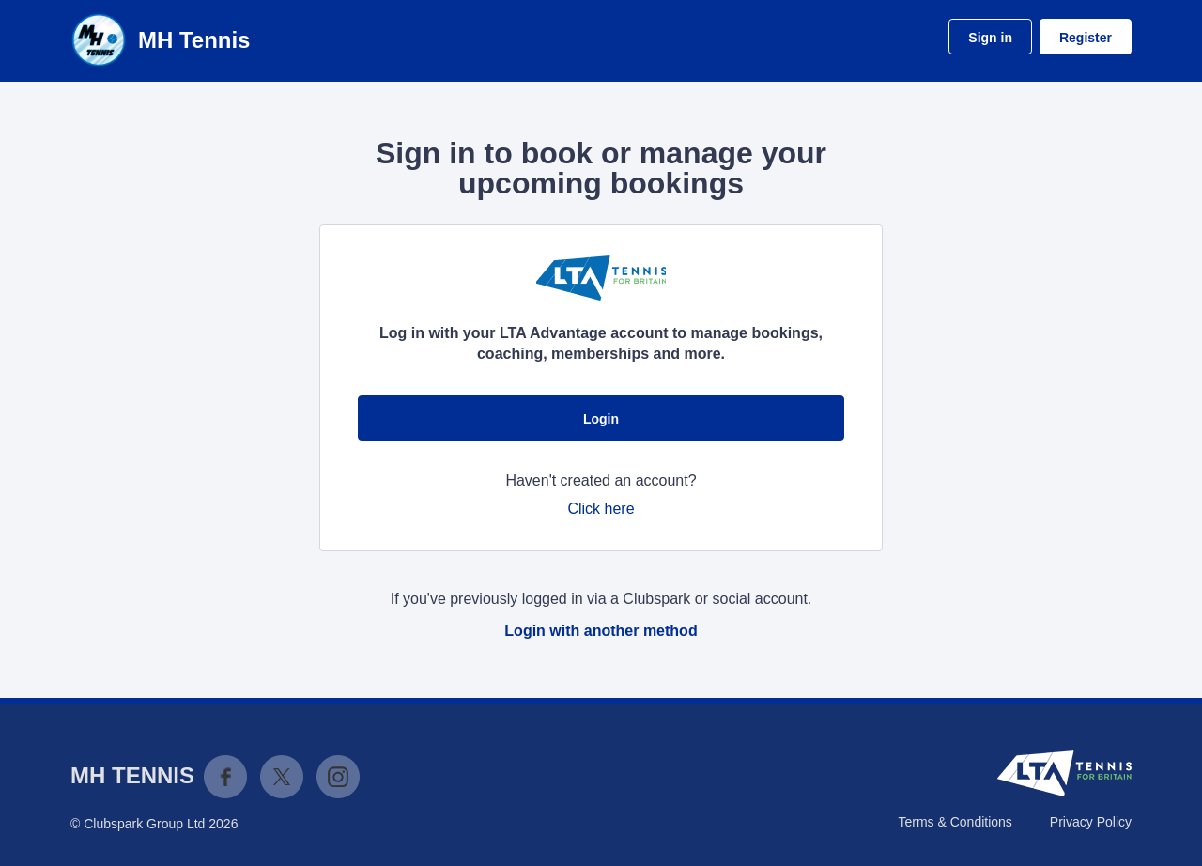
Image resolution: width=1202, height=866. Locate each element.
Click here (600, 509)
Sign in (990, 37)
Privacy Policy (1091, 821)
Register (1085, 37)
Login (601, 418)
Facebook (225, 776)
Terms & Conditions (954, 821)
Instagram (338, 776)
